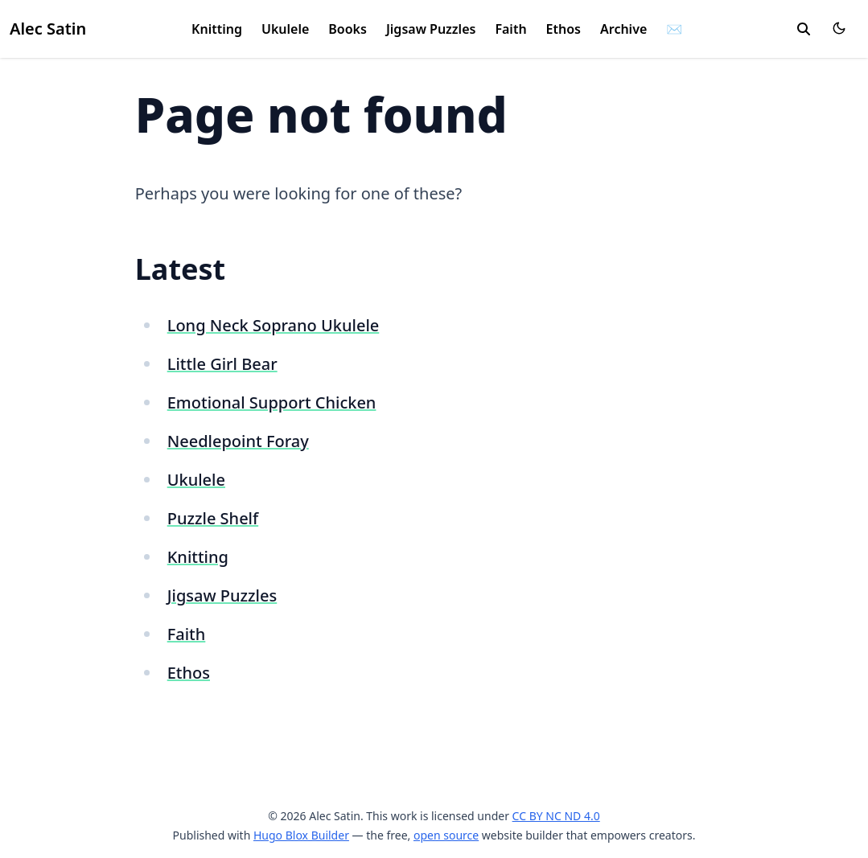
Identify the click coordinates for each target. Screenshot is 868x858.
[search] (804, 29)
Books (347, 29)
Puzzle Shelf (212, 518)
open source (446, 835)
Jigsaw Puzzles (431, 29)
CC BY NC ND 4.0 (556, 815)
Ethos (563, 29)
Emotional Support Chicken (271, 402)
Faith (510, 29)
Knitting (216, 29)
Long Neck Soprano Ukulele (273, 325)
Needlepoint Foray (238, 441)
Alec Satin (48, 28)
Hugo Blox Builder (301, 835)
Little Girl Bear (222, 364)
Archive (623, 29)
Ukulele (285, 29)
